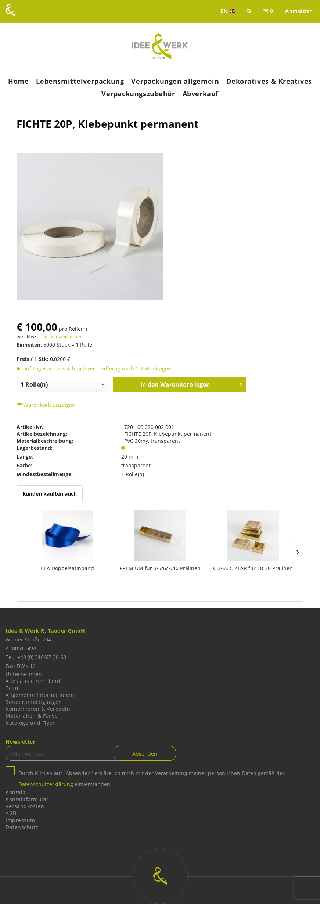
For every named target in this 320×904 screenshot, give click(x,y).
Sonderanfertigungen (34, 701)
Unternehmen (24, 673)
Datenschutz (22, 827)
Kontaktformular (27, 799)
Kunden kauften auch (49, 493)
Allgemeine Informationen (40, 694)
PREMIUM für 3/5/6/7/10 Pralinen (160, 568)
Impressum (20, 820)
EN (228, 11)
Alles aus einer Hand (33, 680)
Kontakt (16, 792)
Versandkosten (25, 806)
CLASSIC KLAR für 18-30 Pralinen (253, 568)
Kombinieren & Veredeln (38, 708)
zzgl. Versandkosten (60, 336)
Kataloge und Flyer (30, 722)
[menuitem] (268, 11)
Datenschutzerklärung (45, 784)
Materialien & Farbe (32, 715)
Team (13, 687)
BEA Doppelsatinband (67, 568)
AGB (11, 813)
